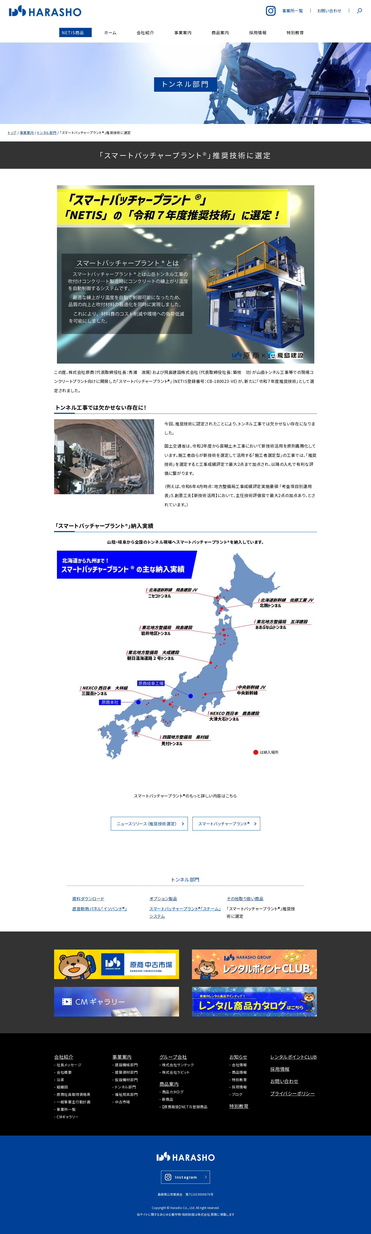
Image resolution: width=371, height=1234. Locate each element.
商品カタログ (173, 1091)
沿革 (60, 1079)
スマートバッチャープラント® (224, 823)
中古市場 (122, 1101)
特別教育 (239, 1079)
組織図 (62, 1086)
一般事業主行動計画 (74, 1101)
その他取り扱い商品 (245, 898)
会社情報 (239, 1064)
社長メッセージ (69, 1064)
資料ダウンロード (88, 898)
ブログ (237, 1094)
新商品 (167, 1099)
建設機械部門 (126, 1064)
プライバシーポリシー (292, 1093)
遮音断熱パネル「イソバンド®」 (99, 908)
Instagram (186, 1177)
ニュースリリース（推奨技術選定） (147, 823)
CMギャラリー (68, 1116)
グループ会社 (173, 1056)
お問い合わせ (284, 1081)
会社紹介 (63, 1056)
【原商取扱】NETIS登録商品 (185, 1106)
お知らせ (238, 1056)
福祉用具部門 (126, 1094)
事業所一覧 (66, 1109)
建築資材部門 (126, 1072)
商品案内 (169, 1083)
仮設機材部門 (126, 1079)
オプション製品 (163, 898)
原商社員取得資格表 (74, 1094)
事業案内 (122, 1056)
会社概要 (64, 1072)
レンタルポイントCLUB (293, 1056)
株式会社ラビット (176, 1072)
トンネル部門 (125, 1086)
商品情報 (239, 1072)
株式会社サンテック (178, 1064)
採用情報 (239, 1086)
